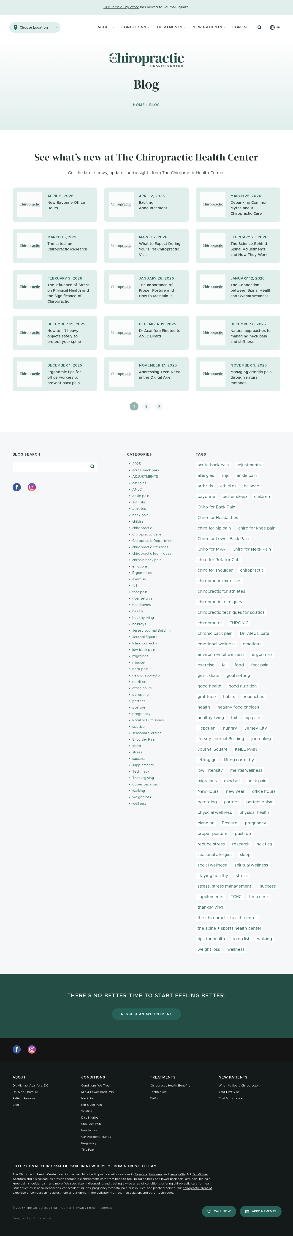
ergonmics (262, 655)
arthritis (205, 486)
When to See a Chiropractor (239, 1085)
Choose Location (40, 27)
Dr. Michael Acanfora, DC (30, 1085)
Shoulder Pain (143, 739)
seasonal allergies (146, 733)
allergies (139, 483)
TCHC (236, 897)
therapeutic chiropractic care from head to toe (98, 1179)
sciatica (138, 726)
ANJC (137, 489)
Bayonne (141, 1174)
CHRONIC (238, 623)
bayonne (206, 497)
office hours (142, 688)
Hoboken (207, 728)
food (239, 665)
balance (251, 486)
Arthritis (139, 502)
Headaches (89, 1130)
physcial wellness (215, 813)
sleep (136, 746)
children (139, 521)
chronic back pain (147, 560)
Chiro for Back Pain (216, 507)
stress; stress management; (225, 886)
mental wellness (246, 771)
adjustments (248, 465)
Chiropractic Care (146, 534)
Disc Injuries (89, 1117)
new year (235, 792)
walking (138, 791)
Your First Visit (229, 1092)
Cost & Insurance (231, 1098)
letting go (207, 760)
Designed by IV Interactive (32, 1218)
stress (137, 752)
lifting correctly (144, 643)
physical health (254, 813)
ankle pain (140, 496)
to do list (241, 939)
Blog (16, 1104)
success (138, 759)
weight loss (141, 797)
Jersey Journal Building (151, 630)
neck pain (140, 669)
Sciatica (86, 1111)
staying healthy (213, 876)
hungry (230, 728)
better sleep (234, 497)
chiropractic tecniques (220, 602)
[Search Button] (259, 27)
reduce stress (211, 844)
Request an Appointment (146, 1014)
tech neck (259, 897)
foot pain (139, 592)
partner (138, 701)
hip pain (252, 718)
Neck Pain (88, 1098)
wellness (139, 803)
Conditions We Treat (96, 1085)
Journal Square (144, 637)
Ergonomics (142, 573)
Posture (230, 823)
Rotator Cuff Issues (148, 720)
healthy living (143, 617)
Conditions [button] (133, 27)
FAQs (154, 1098)
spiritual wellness (251, 865)
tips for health (211, 939)
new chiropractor (146, 675)
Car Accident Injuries (96, 1136)
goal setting (142, 598)
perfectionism (260, 802)
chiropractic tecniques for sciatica (231, 613)
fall (134, 585)
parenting (140, 694)
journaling (261, 739)
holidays (139, 624)
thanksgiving (210, 907)
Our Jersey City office (121, 7)
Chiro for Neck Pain (252, 549)
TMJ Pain (87, 1149)
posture (138, 707)
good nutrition (243, 686)
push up (243, 834)
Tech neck (140, 771)
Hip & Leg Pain (91, 1104)
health (137, 611)
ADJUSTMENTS (145, 476)
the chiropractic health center (227, 918)
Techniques (158, 1092)
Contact (241, 27)
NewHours (208, 792)
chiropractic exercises (150, 547)
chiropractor (210, 623)
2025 (136, 464)
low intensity (210, 771)
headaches (141, 605)
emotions (139, 566)
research (241, 844)
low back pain (143, 650)
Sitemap (106, 1207)
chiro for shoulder (215, 570)
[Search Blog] (92, 467)
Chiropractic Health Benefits (170, 1085)
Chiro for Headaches (218, 518)
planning (206, 823)
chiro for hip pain (214, 528)
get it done (208, 676)
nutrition (139, 682)
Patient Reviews (24, 1098)
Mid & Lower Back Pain (97, 1092)
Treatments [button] (169, 27)
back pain (140, 515)
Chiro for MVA (211, 549)
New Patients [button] (207, 27)
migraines (140, 656)
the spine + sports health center (229, 928)
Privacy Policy (86, 1207)
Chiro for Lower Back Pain (223, 539)
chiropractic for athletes (221, 591)
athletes (139, 509)
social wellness (212, 865)
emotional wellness (217, 644)
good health (209, 686)
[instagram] (32, 487)
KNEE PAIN (246, 749)
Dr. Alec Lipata (254, 634)
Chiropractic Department (153, 541)
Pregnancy (89, 1143)
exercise (139, 579)
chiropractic (142, 528)
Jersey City (255, 728)
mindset (139, 662)
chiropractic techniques (151, 553)
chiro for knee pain (257, 528)
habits (229, 697)
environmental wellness (221, 655)
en (278, 27)
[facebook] (17, 487)
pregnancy (141, 714)
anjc (225, 476)
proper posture (213, 834)
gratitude (207, 697)
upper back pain (146, 784)
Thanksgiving (143, 778)
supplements (143, 765)
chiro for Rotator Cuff (219, 560)
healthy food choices (238, 707)
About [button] (104, 27)
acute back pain (145, 470)
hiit (234, 718)
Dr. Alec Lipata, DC (26, 1092)
